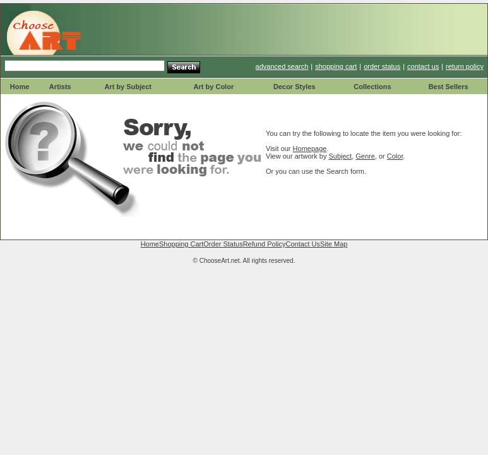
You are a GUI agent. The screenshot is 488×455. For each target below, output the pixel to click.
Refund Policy (264, 244)
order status (382, 66)
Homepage (310, 148)
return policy (465, 66)
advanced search (282, 66)
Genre (365, 156)
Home (20, 86)
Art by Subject (128, 86)
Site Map (333, 244)
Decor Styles (294, 86)
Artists (60, 86)
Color (395, 156)
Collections (372, 86)
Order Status (222, 244)
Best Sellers (448, 86)
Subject (340, 156)
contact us (423, 66)
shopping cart (336, 66)
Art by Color (214, 86)
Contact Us (303, 244)
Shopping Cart (181, 244)
